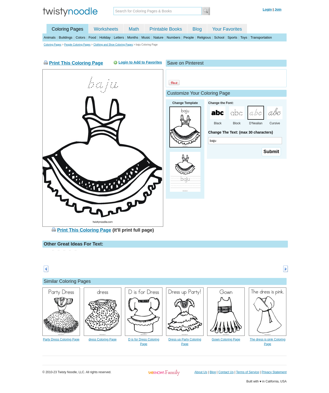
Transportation (261, 37)
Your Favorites (227, 29)
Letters (119, 37)
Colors (80, 37)
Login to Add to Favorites (140, 62)
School (219, 37)
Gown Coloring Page (226, 339)
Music (145, 37)
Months (132, 37)
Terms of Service (247, 372)
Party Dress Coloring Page (61, 339)
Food (92, 37)
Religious (204, 37)
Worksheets (106, 29)
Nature (158, 37)
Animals (50, 37)
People (189, 37)
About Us (201, 372)
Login (267, 9)
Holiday (105, 37)
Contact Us (226, 372)
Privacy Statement (274, 372)
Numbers (173, 37)
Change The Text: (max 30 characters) (240, 132)
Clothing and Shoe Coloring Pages (113, 44)
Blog (197, 29)
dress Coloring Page (103, 339)
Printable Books (166, 29)
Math (134, 29)
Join (278, 9)
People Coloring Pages (77, 44)
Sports (232, 37)
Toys (243, 37)
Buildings (65, 37)
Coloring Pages (67, 29)
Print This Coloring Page (76, 63)
